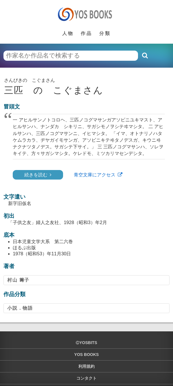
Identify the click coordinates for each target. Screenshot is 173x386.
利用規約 (86, 366)
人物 (68, 33)
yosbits (86, 342)
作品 (86, 33)
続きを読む (35, 174)
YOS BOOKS (86, 354)
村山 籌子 (18, 280)
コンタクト (86, 378)
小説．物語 (20, 308)
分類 (105, 33)
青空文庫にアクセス (94, 174)
